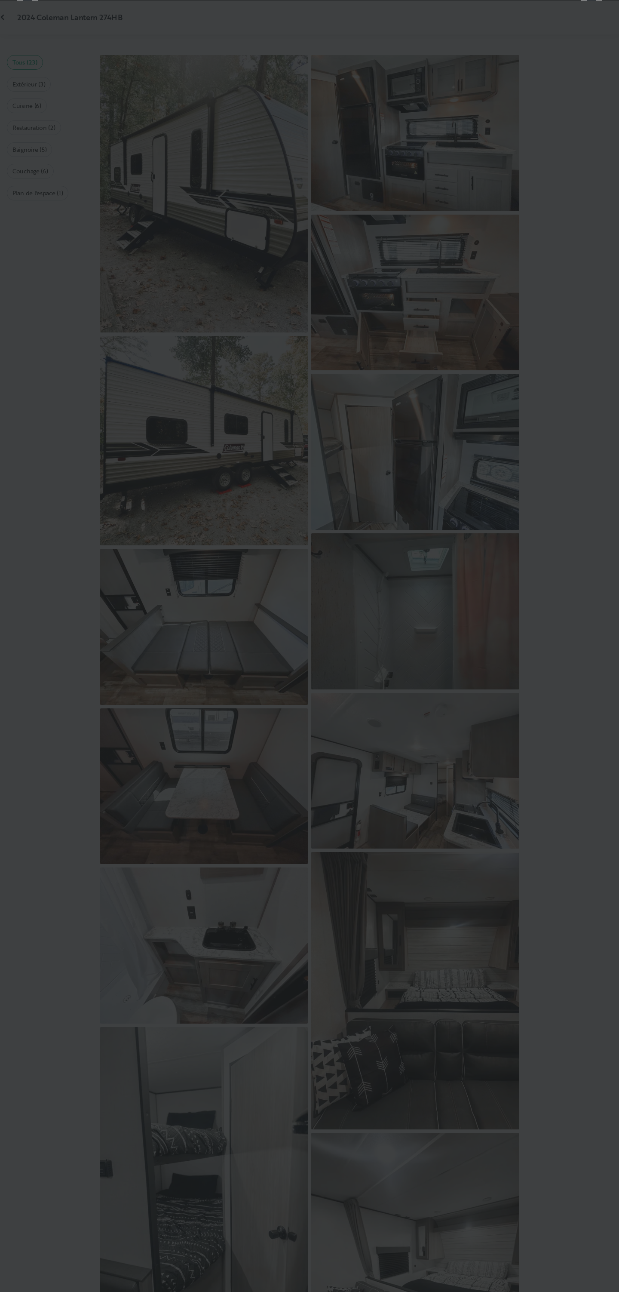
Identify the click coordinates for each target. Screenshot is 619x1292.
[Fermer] (598, 20)
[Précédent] (27, 646)
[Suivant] (591, 646)
